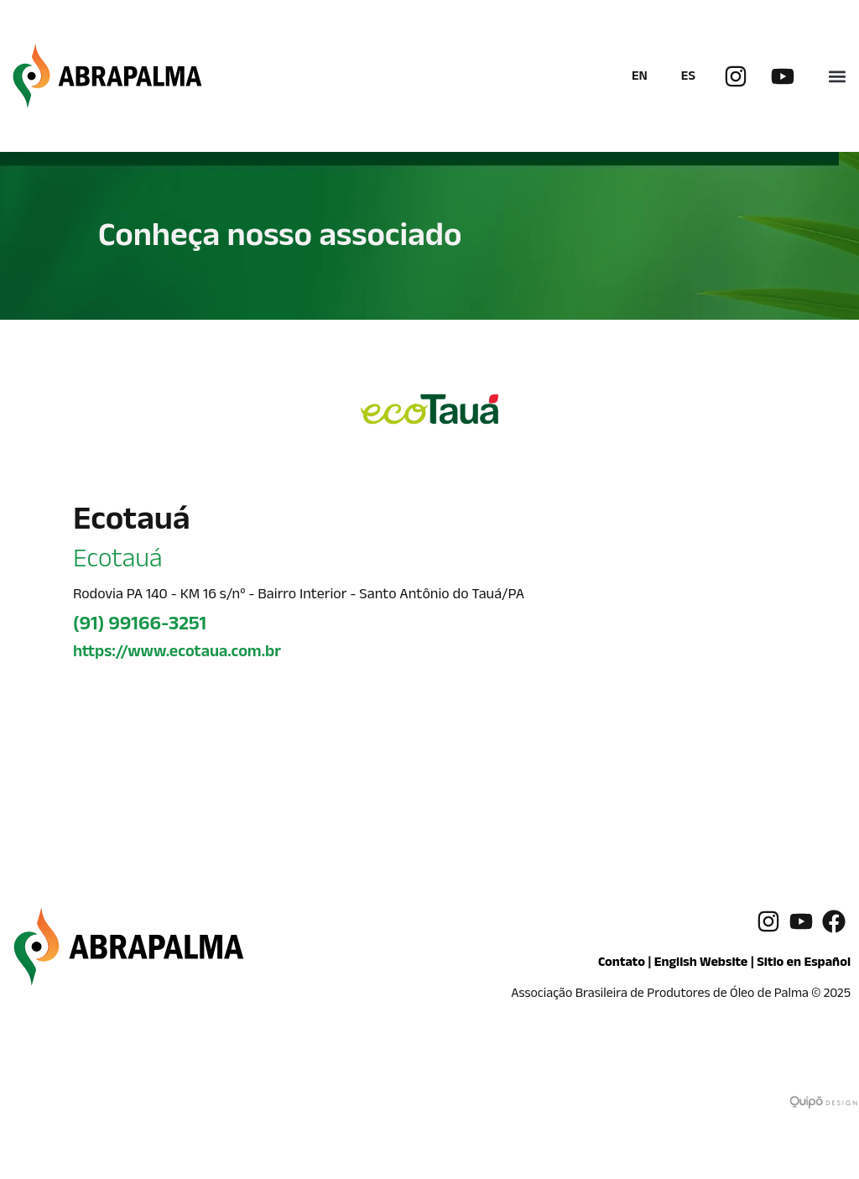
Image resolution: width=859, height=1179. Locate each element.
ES (688, 77)
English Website (701, 963)
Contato (621, 963)
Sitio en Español (804, 963)
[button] (837, 76)
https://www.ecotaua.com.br (177, 653)
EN (640, 77)
